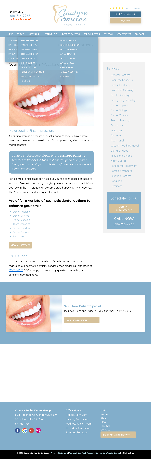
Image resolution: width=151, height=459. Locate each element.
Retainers (116, 186)
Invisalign (116, 130)
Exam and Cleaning (122, 90)
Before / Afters (71, 34)
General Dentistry (121, 74)
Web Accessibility (90, 453)
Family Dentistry (120, 85)
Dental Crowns (119, 115)
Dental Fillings (119, 110)
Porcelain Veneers (121, 170)
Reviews (108, 34)
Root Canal (117, 140)
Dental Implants (120, 105)
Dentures (116, 135)
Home (10, 34)
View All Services (20, 245)
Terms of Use (75, 453)
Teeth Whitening (120, 120)
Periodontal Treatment (124, 165)
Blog (103, 422)
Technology (51, 34)
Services (34, 34)
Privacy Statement (59, 453)
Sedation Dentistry (121, 175)
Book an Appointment (124, 208)
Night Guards (118, 160)
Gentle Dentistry (120, 95)
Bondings (116, 180)
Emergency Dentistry (123, 100)
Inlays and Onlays (121, 155)
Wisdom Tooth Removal (125, 145)
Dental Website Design (109, 453)
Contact (139, 34)
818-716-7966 (20, 16)
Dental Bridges (119, 150)
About (20, 34)
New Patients (124, 34)
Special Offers (92, 34)
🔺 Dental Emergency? (20, 19)
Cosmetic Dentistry (122, 80)
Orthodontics (118, 125)
